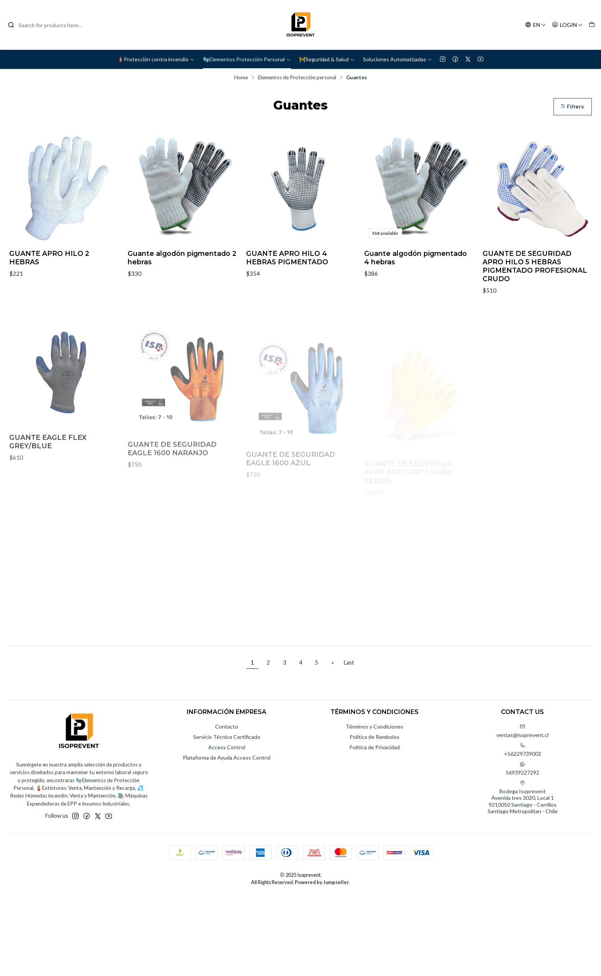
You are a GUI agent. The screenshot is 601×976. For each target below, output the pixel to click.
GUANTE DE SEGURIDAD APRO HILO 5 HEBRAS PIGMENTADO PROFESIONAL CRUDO (535, 266)
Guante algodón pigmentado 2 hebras (182, 257)
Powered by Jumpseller (322, 882)
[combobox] (47, 25)
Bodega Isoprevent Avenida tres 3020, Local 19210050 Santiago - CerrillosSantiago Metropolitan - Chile (523, 797)
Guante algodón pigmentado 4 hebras (415, 257)
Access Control (226, 747)
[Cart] (591, 25)
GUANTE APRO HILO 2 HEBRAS (49, 257)
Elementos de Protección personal (297, 77)
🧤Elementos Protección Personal (247, 59)
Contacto (226, 726)
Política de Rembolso (374, 737)
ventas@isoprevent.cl (522, 731)
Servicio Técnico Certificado (226, 737)
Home (241, 77)
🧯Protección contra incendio (156, 59)
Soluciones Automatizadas (397, 59)
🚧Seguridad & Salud (327, 59)
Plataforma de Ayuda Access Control (227, 757)
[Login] (567, 25)
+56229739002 (522, 750)
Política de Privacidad (374, 747)
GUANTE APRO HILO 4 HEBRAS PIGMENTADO (287, 257)
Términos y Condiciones (374, 726)
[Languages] (535, 25)
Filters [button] (572, 106)
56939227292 (522, 768)
